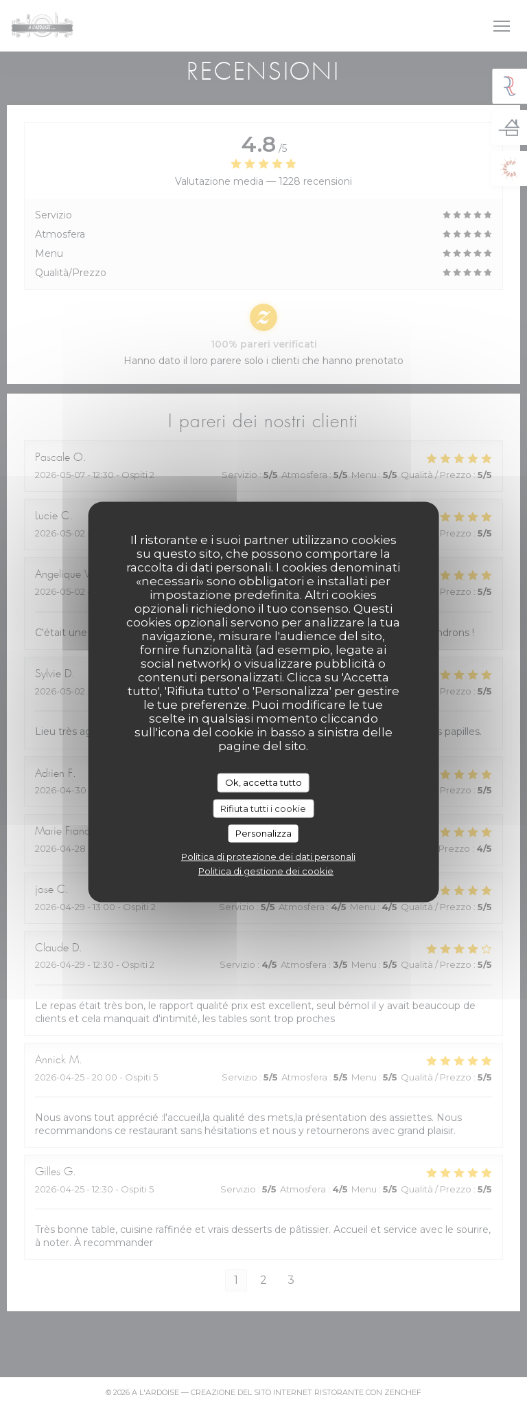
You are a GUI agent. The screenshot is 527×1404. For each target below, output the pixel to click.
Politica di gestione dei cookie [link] (265, 870)
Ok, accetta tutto (263, 782)
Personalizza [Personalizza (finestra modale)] (263, 833)
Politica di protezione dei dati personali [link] (268, 855)
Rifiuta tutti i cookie (263, 807)
